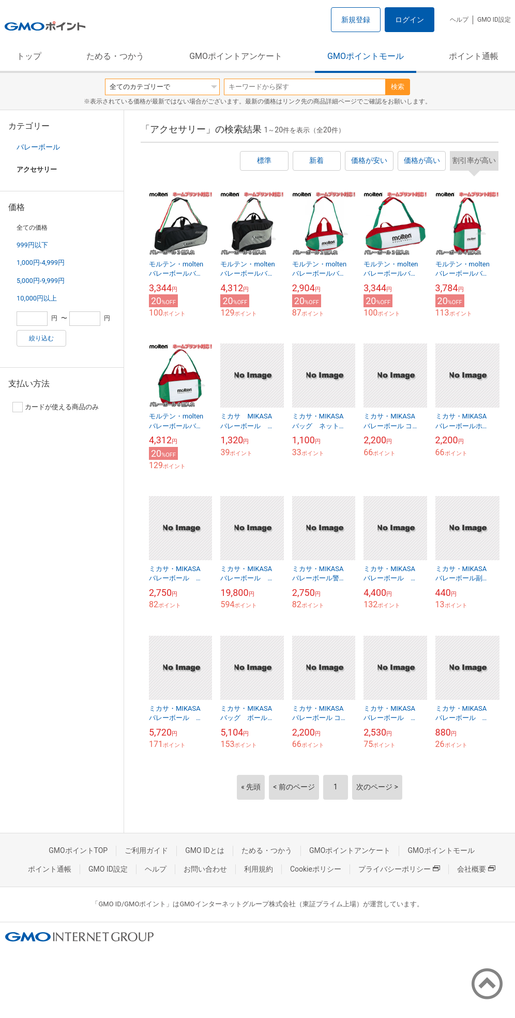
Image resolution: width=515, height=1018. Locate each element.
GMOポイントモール (365, 56)
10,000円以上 (37, 298)
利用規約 (258, 869)
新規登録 (355, 20)
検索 (397, 87)
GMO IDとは (204, 850)
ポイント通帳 (473, 56)
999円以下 (32, 245)
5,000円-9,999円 (41, 281)
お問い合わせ (205, 869)
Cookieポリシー (315, 869)
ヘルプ (459, 19)
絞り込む (41, 338)
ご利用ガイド (146, 850)
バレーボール (38, 147)
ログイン (409, 20)
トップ (29, 56)
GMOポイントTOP (78, 850)
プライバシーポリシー (399, 869)
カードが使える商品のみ (55, 407)
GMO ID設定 (494, 19)
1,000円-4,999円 (41, 262)
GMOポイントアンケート (235, 56)
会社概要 (476, 869)
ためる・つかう (115, 56)
